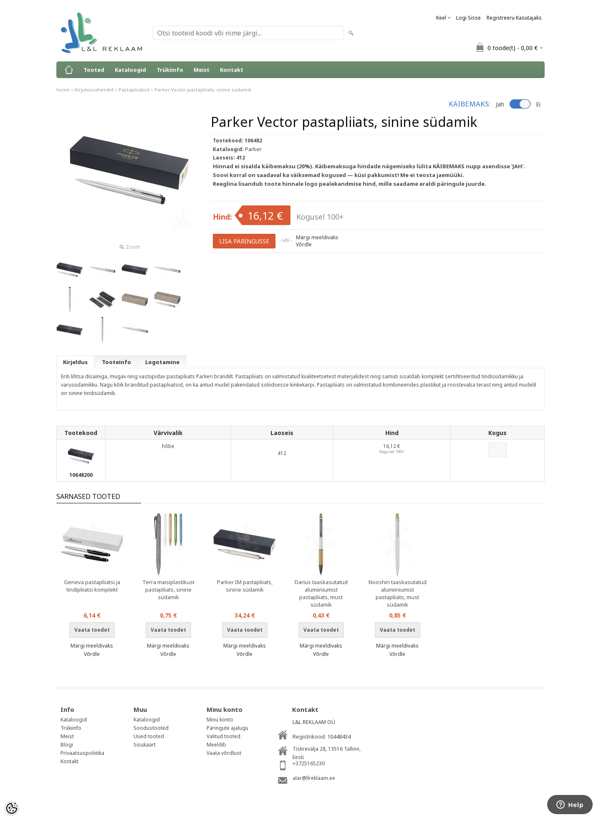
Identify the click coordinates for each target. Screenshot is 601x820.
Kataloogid (130, 69)
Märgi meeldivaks (317, 237)
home (63, 89)
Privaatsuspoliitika (82, 753)
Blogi (67, 744)
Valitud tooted (223, 736)
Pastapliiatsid (134, 89)
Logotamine (162, 362)
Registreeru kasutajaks (514, 17)
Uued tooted (149, 736)
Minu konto (220, 719)
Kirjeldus (75, 362)
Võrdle (304, 244)
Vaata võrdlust (224, 753)
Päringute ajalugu (227, 727)
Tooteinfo (116, 362)
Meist (202, 69)
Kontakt (231, 69)
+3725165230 (309, 763)
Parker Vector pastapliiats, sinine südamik (202, 89)
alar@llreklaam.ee (314, 778)
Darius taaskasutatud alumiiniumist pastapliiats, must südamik (321, 593)
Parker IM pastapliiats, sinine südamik (245, 585)
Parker (253, 149)
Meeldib (216, 744)
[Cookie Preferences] (11, 808)
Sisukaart (145, 744)
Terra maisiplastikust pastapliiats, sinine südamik (168, 589)
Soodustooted (151, 727)
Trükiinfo (170, 69)
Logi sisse (468, 17)
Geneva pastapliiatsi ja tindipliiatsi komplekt (92, 585)
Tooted (93, 69)
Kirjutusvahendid (94, 89)
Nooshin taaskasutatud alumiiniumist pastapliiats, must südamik (398, 593)
